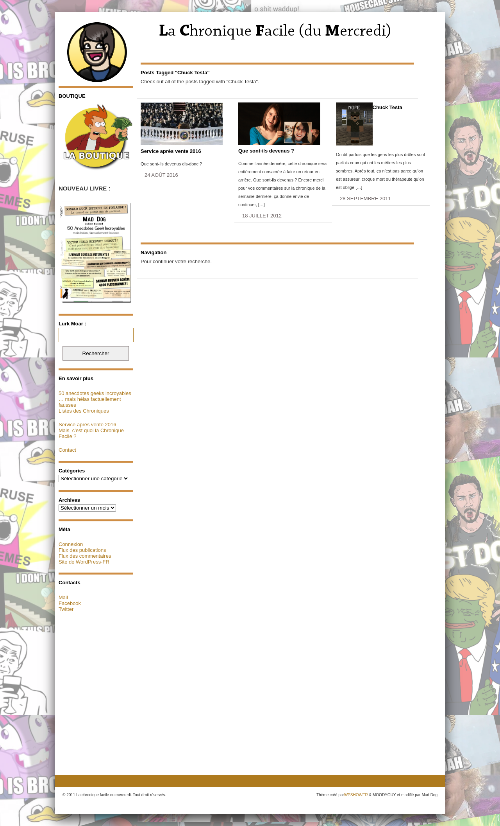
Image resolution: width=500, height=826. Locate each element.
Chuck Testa (387, 107)
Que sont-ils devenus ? (266, 151)
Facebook (70, 603)
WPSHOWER (356, 795)
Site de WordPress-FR (84, 562)
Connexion (71, 544)
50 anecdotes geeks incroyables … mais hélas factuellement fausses (95, 399)
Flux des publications (82, 550)
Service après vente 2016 (87, 424)
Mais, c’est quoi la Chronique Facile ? (91, 433)
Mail (63, 597)
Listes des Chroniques (84, 411)
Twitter (66, 609)
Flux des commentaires (85, 556)
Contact (67, 450)
